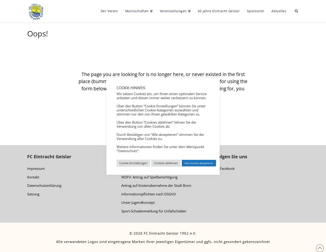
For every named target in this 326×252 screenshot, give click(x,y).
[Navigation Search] (294, 11)
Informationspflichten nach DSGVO (148, 194)
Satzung (33, 194)
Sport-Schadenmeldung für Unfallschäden (153, 211)
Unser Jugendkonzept (138, 202)
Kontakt (33, 177)
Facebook (225, 168)
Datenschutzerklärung (44, 185)
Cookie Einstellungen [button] (133, 163)
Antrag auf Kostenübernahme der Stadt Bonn (156, 185)
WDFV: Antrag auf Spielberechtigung (149, 177)
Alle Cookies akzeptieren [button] (199, 163)
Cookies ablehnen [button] (166, 163)
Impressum (36, 168)
